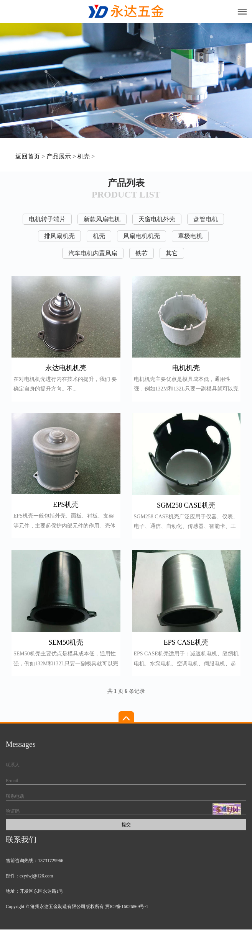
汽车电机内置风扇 (92, 253)
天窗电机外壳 (156, 219)
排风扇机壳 (59, 236)
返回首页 (27, 156)
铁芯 (141, 253)
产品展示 (58, 156)
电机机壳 (186, 368)
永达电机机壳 (66, 368)
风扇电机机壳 (141, 236)
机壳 (83, 156)
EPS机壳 (66, 504)
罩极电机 (190, 236)
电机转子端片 (47, 219)
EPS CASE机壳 (186, 642)
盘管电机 (205, 219)
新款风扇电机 (102, 219)
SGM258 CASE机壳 (186, 505)
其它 (172, 253)
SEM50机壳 (65, 642)
